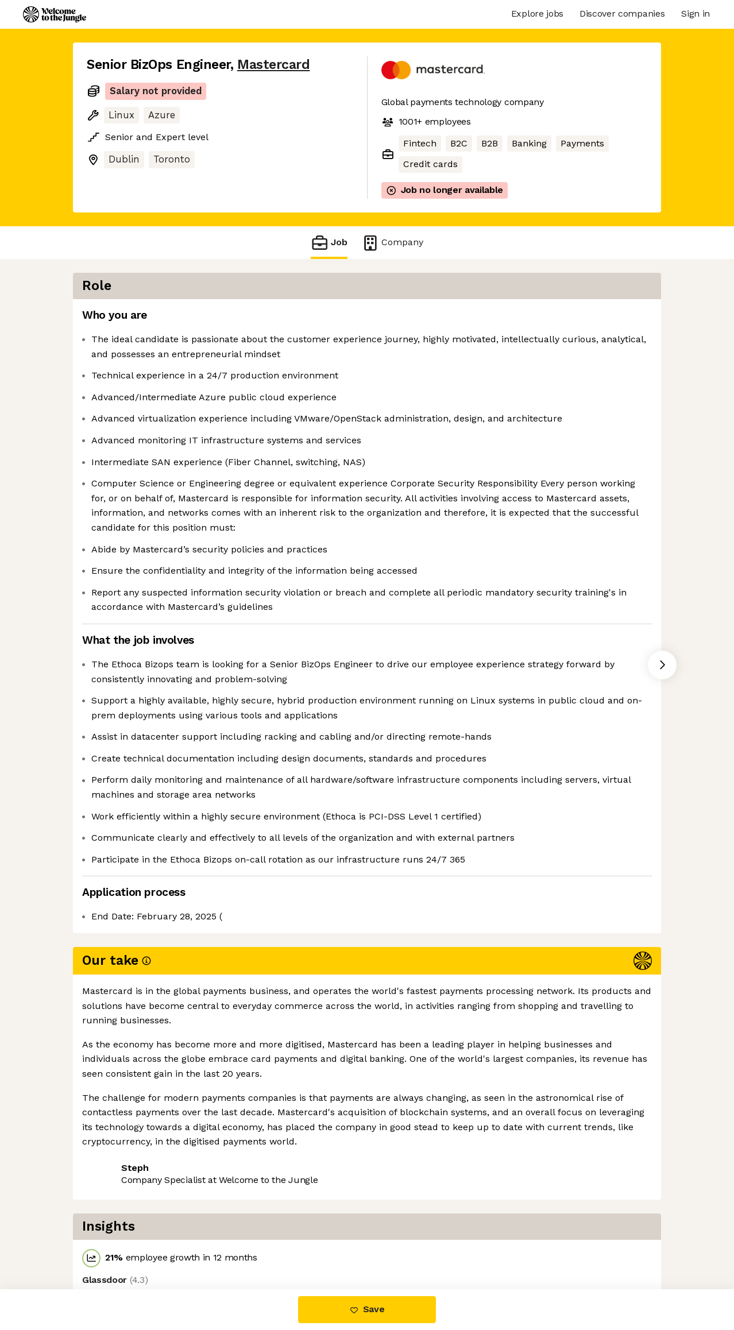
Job (329, 242)
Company (392, 242)
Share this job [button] (118, 1240)
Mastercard (273, 64)
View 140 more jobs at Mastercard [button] (243, 1240)
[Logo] (54, 14)
